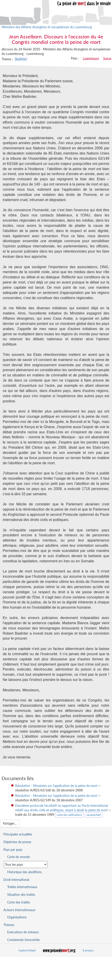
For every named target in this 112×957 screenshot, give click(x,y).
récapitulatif (93, 814)
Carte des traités (18, 902)
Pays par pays (12, 849)
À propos (88, 950)
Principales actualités (17, 834)
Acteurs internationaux (19, 910)
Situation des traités (21, 894)
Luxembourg (91, 58)
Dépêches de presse (17, 842)
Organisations (16, 917)
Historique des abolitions (24, 872)
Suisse (107, 58)
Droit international (16, 880)
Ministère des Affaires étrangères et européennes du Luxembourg (47, 27)
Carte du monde (18, 857)
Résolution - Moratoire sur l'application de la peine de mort (56, 786)
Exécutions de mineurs (23, 932)
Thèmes (8, 925)
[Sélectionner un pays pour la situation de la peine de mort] (25, 864)
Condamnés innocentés (23, 940)
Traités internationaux (22, 887)
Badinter (21, 59)
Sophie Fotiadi (27, 950)
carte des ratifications (69, 814)
